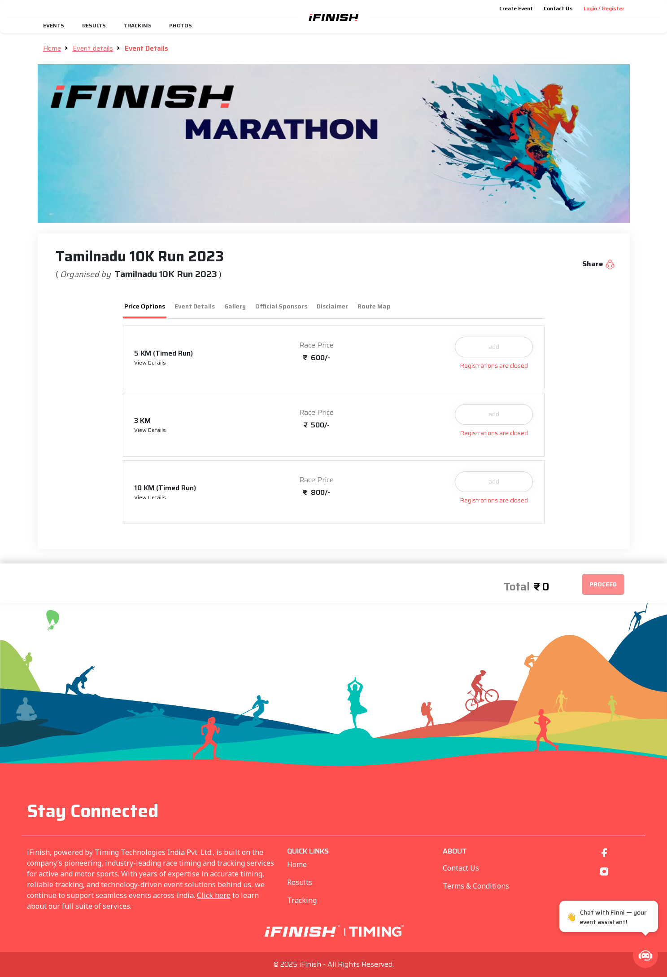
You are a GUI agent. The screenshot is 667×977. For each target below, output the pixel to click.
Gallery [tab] (235, 306)
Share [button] (598, 264)
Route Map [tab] (374, 306)
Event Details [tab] (194, 306)
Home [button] (52, 48)
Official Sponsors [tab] (281, 306)
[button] (645, 955)
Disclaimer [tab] (332, 306)
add (493, 347)
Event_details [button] (93, 48)
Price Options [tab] (144, 306)
